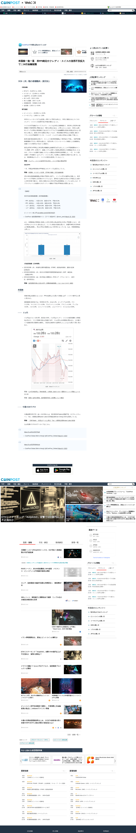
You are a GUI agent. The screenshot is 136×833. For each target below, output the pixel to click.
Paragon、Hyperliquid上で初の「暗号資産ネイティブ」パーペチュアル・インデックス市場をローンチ (106, 137)
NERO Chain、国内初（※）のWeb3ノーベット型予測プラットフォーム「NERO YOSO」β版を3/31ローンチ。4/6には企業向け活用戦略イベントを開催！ (39, 761)
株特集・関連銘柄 (48, 7)
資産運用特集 (59, 7)
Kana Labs (97, 143)
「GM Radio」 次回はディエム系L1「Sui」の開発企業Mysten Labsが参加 (51, 420)
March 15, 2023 (70, 216)
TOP (2, 10)
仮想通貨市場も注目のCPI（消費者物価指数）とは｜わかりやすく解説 (50, 283)
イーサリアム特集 (29, 7)
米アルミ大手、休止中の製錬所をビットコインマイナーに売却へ (35, 696)
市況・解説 (16, 10)
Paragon (96, 135)
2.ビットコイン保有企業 (60, 740)
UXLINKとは (97, 177)
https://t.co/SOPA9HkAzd (32, 444)
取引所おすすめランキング (101, 165)
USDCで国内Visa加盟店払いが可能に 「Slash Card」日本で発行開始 (64, 628)
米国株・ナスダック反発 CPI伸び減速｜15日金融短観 (45, 172)
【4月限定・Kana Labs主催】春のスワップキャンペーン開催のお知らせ (106, 145)
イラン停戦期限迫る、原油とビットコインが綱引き (39, 637)
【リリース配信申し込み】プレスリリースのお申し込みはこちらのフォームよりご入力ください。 (72, 759)
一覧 (113, 77)
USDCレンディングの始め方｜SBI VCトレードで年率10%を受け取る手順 (47, 562)
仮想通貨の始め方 (6, 7)
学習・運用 (68, 10)
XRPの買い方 (97, 182)
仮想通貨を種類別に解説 (102, 52)
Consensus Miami (99, 125)
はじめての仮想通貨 (114, 7)
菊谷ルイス (23, 71)
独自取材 (35, 10)
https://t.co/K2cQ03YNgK (32, 432)
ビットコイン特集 (17, 7)
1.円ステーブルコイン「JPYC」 (40, 740)
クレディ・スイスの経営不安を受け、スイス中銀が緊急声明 (47, 161)
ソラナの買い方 (98, 186)
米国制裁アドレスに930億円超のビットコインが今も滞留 (66, 696)
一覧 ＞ (132, 487)
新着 (8, 10)
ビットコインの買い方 (102, 58)
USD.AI (96, 151)
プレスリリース (46, 10)
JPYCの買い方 (97, 190)
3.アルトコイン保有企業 (27, 743)
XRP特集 (39, 7)
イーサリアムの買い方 (100, 173)
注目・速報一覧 (73, 735)
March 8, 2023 (62, 448)
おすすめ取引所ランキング (103, 65)
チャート (26, 10)
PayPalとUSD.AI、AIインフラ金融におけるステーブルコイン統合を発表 (106, 153)
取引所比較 (57, 10)
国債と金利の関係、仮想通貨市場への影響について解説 (46, 398)
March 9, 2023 (62, 436)
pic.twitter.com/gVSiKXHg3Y (46, 213)
